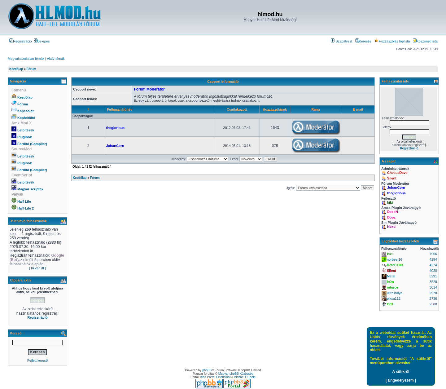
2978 (433, 293)
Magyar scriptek (30, 189)
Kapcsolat (25, 111)
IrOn (390, 282)
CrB (390, 304)
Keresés (363, 41)
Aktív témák (55, 58)
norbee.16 (394, 259)
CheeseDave (397, 173)
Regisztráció (20, 41)
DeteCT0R (395, 265)
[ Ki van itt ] (37, 268)
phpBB (207, 370)
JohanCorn (115, 146)
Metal (391, 276)
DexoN (392, 212)
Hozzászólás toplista (392, 41)
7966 (433, 254)
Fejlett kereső (37, 360)
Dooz (391, 217)
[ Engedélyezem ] (401, 380)
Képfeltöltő (26, 118)
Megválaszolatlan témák (26, 58)
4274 (433, 265)
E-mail (358, 109)
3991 (433, 276)
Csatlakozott (237, 109)
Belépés (42, 41)
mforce (392, 287)
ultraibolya (394, 293)
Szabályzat (341, 41)
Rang (315, 109)
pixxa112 (393, 298)
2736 (433, 298)
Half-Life (24, 201)
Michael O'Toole (245, 377)
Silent (391, 178)
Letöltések (25, 130)
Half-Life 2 (25, 208)
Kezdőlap (25, 97)
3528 (433, 282)
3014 (433, 287)
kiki (390, 202)
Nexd (391, 226)
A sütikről (400, 371)
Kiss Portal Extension (215, 377)
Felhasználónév (119, 109)
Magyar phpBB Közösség (235, 373)
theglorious (115, 128)
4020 (433, 270)
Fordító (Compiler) (32, 144)
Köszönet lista (425, 41)
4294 (433, 259)
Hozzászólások (275, 109)
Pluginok (24, 137)
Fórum (22, 104)
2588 (433, 304)
